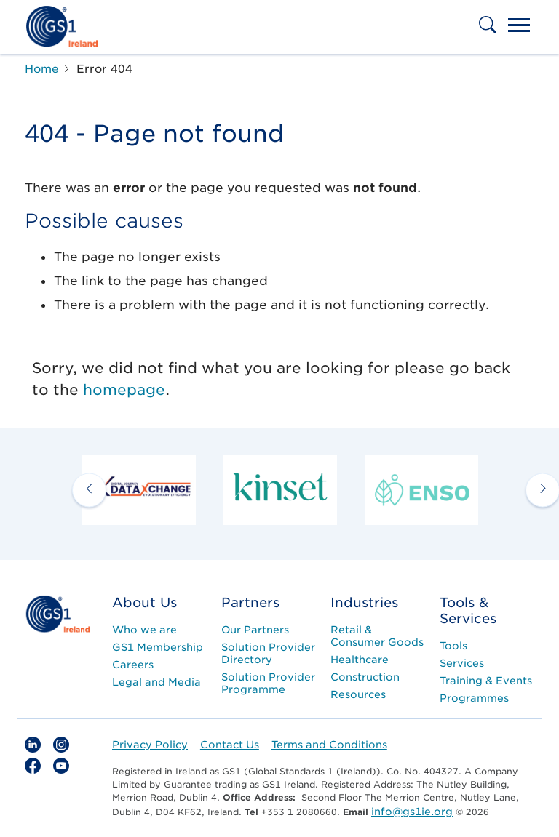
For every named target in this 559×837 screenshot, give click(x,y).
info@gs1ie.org (412, 811)
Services (462, 663)
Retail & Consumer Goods (377, 636)
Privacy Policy (150, 744)
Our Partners (255, 630)
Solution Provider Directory (268, 653)
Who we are (144, 630)
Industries (364, 602)
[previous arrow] (89, 490)
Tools (453, 646)
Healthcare (359, 659)
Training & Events (486, 680)
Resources (358, 694)
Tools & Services (468, 610)
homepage (124, 390)
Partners (250, 602)
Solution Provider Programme (268, 683)
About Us (144, 602)
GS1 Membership (157, 647)
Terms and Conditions (329, 744)
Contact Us (229, 744)
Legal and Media (156, 682)
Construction (365, 677)
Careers (133, 664)
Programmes (474, 698)
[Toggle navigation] (519, 27)
